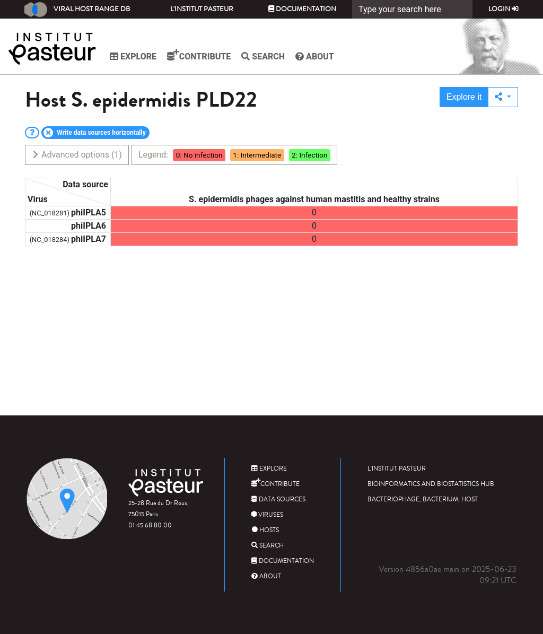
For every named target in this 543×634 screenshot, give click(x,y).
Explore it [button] (464, 96)
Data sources (278, 499)
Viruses (267, 514)
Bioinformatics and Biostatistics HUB (430, 484)
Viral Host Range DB (77, 9)
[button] (503, 97)
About (314, 56)
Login (503, 9)
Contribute (199, 55)
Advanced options (76, 155)
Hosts (265, 530)
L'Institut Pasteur (201, 9)
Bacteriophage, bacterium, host (422, 499)
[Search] (412, 9)
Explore (133, 56)
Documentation (302, 9)
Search (263, 56)
